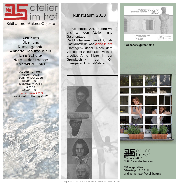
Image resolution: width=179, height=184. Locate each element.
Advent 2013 (30, 89)
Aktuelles (30, 38)
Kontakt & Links (30, 64)
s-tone (30, 86)
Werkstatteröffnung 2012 (31, 96)
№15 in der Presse (30, 59)
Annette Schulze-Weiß (30, 51)
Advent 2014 (30, 80)
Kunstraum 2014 (30, 83)
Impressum (69, 181)
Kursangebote (31, 46)
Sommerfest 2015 (30, 77)
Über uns (30, 42)
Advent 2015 (30, 74)
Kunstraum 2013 (31, 93)
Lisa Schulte (30, 55)
